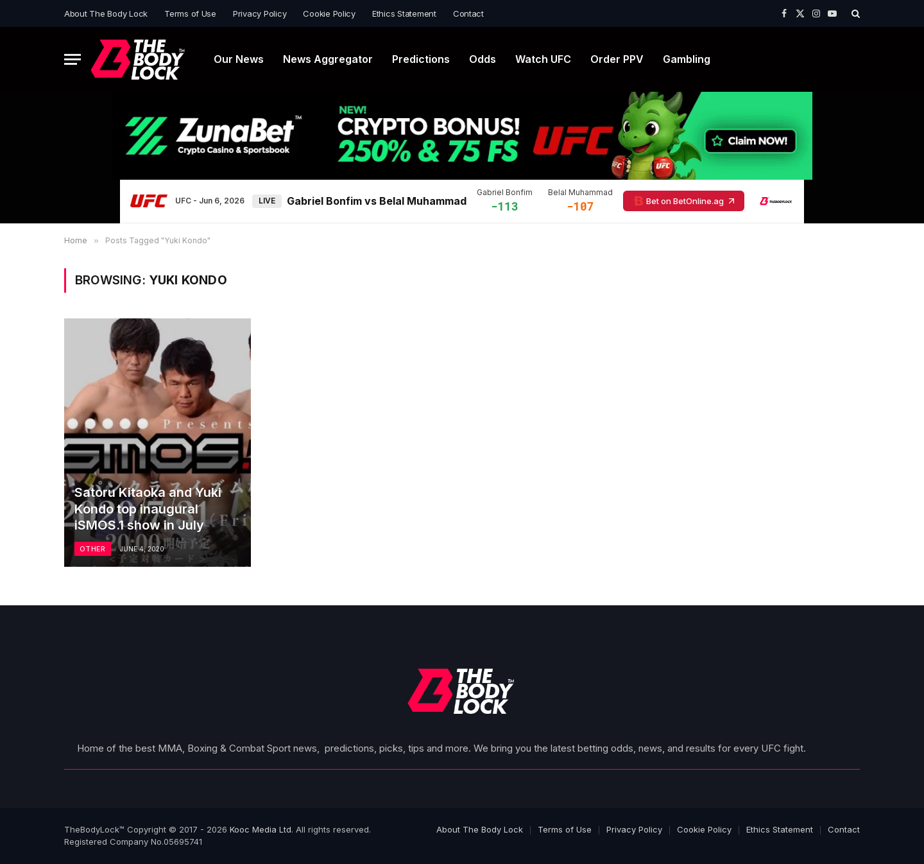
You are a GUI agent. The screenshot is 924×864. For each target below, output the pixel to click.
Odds (482, 59)
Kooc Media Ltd (260, 829)
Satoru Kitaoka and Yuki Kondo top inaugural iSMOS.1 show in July (147, 509)
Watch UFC (543, 59)
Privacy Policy (259, 13)
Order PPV (617, 59)
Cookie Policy (329, 13)
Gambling (686, 59)
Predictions (421, 59)
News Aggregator (328, 59)
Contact (468, 13)
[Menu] (72, 59)
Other (93, 548)
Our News (239, 59)
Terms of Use (190, 13)
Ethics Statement (404, 13)
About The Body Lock (106, 13)
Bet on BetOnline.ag (684, 200)
